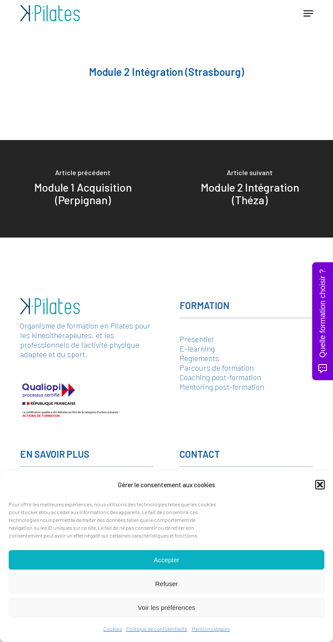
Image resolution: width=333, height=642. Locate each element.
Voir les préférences (167, 607)
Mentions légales (211, 629)
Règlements (199, 358)
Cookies (112, 629)
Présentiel (197, 339)
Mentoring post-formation (222, 386)
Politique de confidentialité (156, 629)
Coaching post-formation (220, 377)
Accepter (166, 560)
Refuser (166, 583)
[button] (320, 484)
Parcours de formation (217, 367)
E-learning (197, 348)
